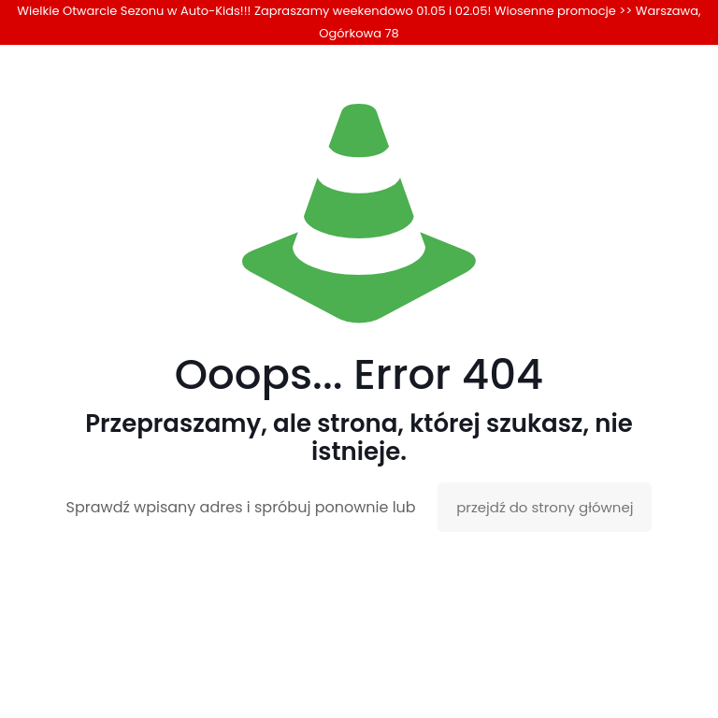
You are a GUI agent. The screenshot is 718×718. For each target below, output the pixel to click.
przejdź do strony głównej (544, 507)
